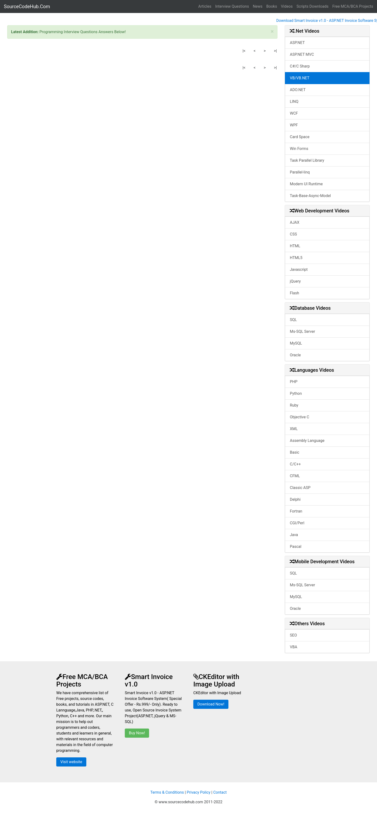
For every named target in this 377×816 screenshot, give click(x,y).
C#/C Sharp (300, 66)
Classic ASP (300, 487)
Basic (294, 452)
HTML (295, 246)
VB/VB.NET (299, 78)
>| (275, 51)
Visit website (71, 762)
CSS (293, 234)
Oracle (295, 355)
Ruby (294, 405)
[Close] (272, 31)
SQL (293, 319)
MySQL (296, 343)
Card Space (299, 137)
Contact (220, 792)
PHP (294, 381)
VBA (293, 647)
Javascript (299, 269)
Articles (204, 6)
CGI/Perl (297, 523)
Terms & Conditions (167, 792)
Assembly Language (307, 440)
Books (271, 6)
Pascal (296, 546)
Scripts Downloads (312, 6)
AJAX (295, 222)
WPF (294, 125)
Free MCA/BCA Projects (352, 6)
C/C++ (295, 464)
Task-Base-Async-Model (310, 195)
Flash (294, 293)
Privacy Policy (199, 792)
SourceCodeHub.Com (27, 6)
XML (294, 429)
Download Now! (210, 704)
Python (296, 393)
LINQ (294, 101)
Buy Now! (137, 733)
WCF (294, 113)
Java (294, 534)
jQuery (295, 281)
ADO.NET (298, 89)
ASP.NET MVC (302, 54)
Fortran (296, 511)
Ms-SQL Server (302, 331)
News (257, 6)
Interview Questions (232, 6)
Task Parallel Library (307, 160)
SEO (293, 635)
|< (244, 51)
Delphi (295, 499)
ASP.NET (297, 42)
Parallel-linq (300, 172)
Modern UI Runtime (306, 184)
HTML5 (296, 257)
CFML (295, 476)
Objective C (299, 417)
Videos (287, 6)
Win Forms (299, 148)
